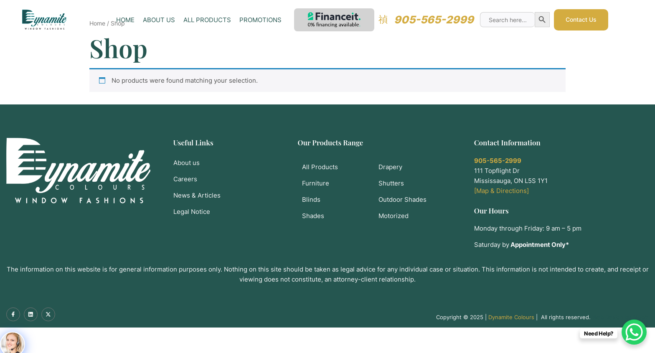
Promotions (261, 22)
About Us (159, 22)
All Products (207, 22)
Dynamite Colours (511, 342)
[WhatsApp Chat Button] (634, 332)
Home (126, 22)
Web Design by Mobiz (620, 342)
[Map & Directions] (501, 216)
